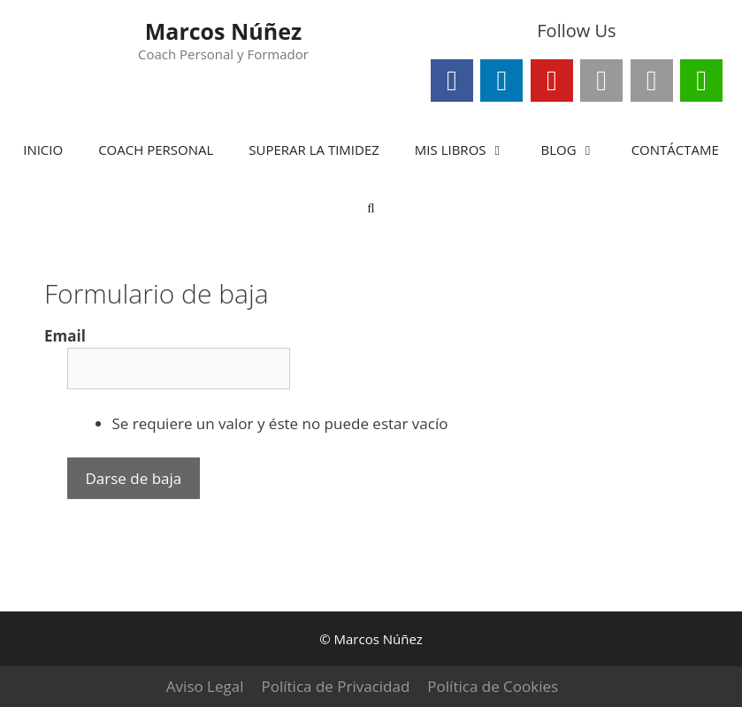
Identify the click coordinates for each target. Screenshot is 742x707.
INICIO (43, 149)
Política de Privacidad (336, 686)
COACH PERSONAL (155, 149)
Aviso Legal (205, 686)
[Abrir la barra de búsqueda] (371, 207)
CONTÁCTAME (675, 149)
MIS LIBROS (469, 150)
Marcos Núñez (223, 31)
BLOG (577, 150)
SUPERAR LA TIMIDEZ (314, 149)
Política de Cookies (492, 686)
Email (65, 336)
